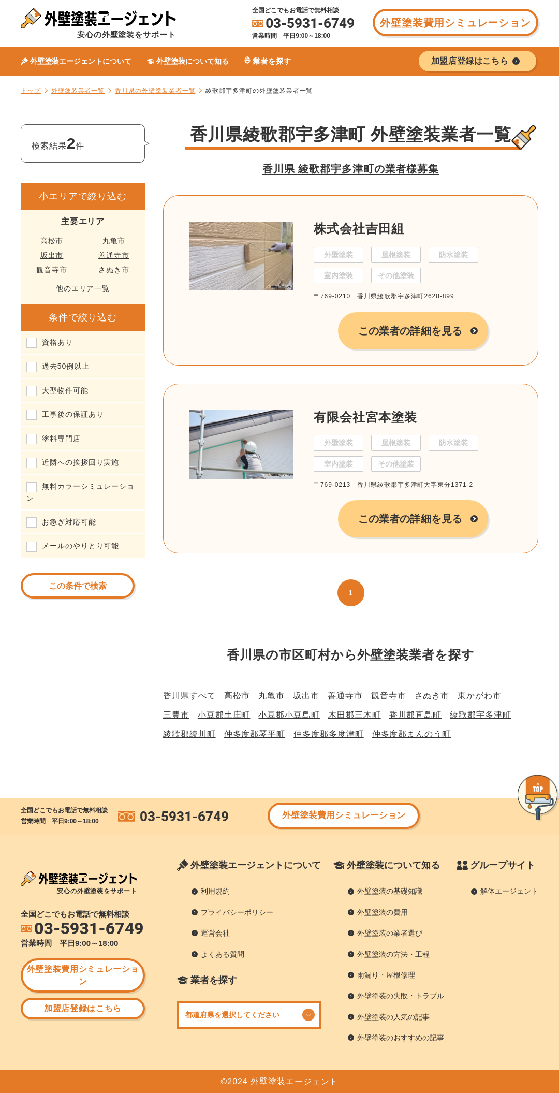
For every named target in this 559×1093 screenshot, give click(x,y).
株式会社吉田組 (359, 229)
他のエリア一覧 (83, 288)
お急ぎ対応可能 (69, 522)
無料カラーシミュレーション (80, 492)
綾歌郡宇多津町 (480, 714)
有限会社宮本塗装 (365, 417)
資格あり (57, 342)
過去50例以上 (66, 366)
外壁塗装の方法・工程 (393, 954)
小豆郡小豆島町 (289, 714)
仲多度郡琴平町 (255, 734)
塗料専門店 (61, 438)
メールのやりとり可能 (80, 546)
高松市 (52, 241)
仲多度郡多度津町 (328, 734)
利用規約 (215, 891)
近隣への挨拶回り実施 (80, 462)
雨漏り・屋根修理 (386, 975)
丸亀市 (114, 241)
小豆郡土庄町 (224, 714)
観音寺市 (51, 270)
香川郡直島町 (415, 714)
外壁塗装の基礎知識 (389, 891)
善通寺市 (113, 255)
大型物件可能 (65, 390)
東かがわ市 (480, 695)
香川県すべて (189, 695)
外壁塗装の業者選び (389, 933)
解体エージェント (509, 891)
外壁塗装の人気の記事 (393, 1017)
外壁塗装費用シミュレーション (455, 22)
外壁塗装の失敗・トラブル (400, 996)
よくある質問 (222, 954)
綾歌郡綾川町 (189, 734)
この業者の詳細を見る (410, 331)
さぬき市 (113, 270)
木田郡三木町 (354, 714)
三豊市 (176, 714)
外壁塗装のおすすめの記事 (400, 1037)
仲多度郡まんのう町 (411, 734)
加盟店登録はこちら (83, 1008)
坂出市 (52, 255)
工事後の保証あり (73, 414)
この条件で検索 (78, 585)
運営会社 (215, 933)
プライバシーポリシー (237, 912)
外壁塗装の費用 (382, 912)
